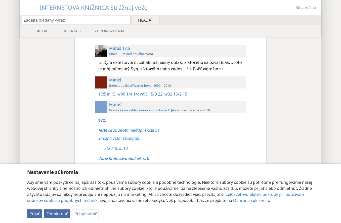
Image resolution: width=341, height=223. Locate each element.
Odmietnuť (57, 213)
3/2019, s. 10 (116, 148)
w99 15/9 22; (151, 94)
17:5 (102, 94)
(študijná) (119, 138)
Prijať (34, 213)
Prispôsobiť (85, 213)
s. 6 (123, 158)
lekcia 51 (129, 130)
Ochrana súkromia (251, 200)
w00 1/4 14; (127, 94)
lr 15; (111, 94)
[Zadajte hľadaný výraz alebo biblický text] (74, 20)
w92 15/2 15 (175, 94)
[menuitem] (315, 20)
